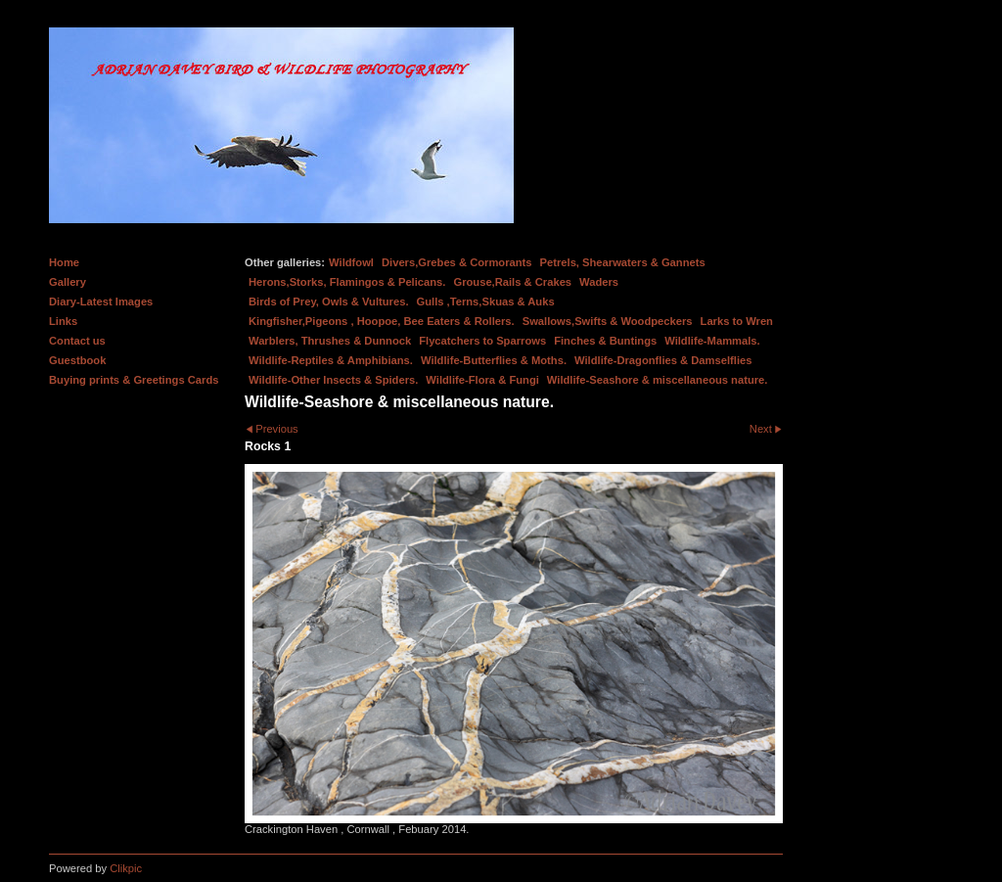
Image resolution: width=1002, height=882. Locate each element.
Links (63, 321)
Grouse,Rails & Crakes (512, 282)
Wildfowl (351, 262)
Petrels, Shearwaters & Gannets (623, 262)
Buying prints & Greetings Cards (133, 380)
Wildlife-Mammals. (712, 341)
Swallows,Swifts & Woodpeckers (608, 321)
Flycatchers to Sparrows (482, 341)
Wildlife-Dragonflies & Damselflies (663, 360)
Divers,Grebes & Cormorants (457, 262)
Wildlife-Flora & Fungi (482, 380)
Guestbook (77, 360)
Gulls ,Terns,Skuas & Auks (486, 301)
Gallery (67, 282)
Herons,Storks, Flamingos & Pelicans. (347, 282)
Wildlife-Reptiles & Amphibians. (331, 360)
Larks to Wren (737, 321)
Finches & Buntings (605, 341)
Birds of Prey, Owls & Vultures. (329, 301)
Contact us (77, 341)
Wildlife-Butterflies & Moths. (494, 360)
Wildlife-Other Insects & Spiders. (333, 380)
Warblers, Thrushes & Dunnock (330, 341)
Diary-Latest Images (101, 301)
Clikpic (126, 868)
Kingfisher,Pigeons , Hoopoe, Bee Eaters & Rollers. (382, 321)
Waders (598, 282)
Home (64, 262)
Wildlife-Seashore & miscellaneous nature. (657, 380)
